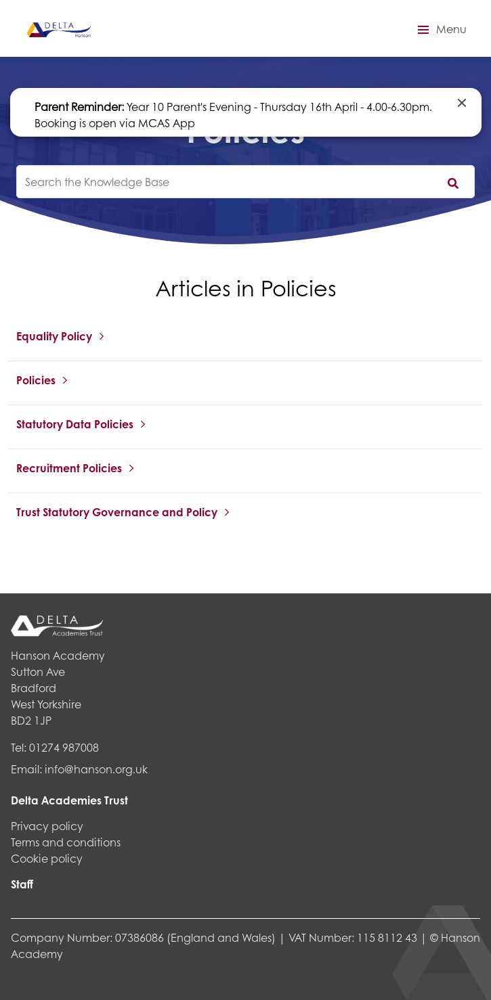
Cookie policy (47, 858)
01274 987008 (64, 747)
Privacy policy (47, 826)
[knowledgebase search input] (245, 181)
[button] (440, 29)
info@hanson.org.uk (96, 769)
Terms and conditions (66, 842)
